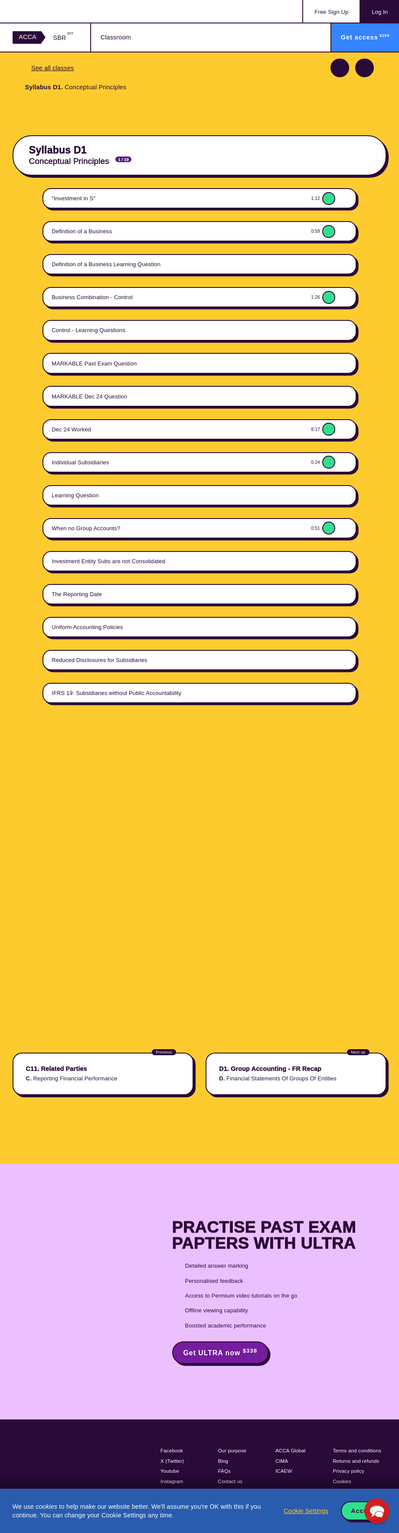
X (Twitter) (172, 1461)
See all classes (52, 68)
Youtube (169, 1471)
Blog (223, 1461)
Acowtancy (47, 11)
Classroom (116, 37)
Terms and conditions (357, 1450)
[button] (376, 1510)
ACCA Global (290, 1450)
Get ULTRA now (220, 1352)
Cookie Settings (306, 1510)
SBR (63, 37)
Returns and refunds (356, 1461)
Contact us (230, 1481)
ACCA (27, 36)
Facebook (171, 1450)
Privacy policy (348, 1471)
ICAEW (283, 1471)
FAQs (224, 1471)
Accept (362, 1510)
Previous (339, 68)
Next (364, 68)
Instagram (171, 1481)
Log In (380, 12)
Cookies (342, 1481)
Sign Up (331, 12)
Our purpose (232, 1450)
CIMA (281, 1461)
